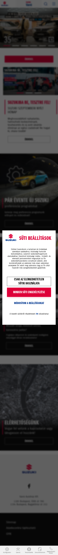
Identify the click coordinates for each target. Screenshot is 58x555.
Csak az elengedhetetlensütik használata (29, 281)
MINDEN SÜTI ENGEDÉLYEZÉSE (29, 292)
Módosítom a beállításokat (29, 303)
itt (37, 314)
